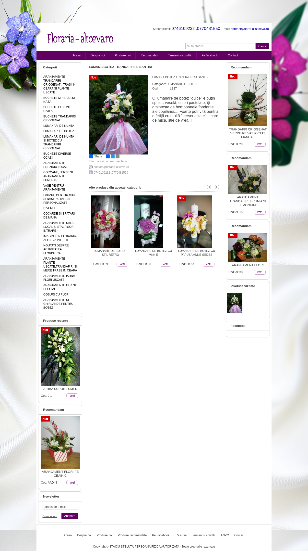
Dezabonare (50, 516)
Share (95, 156)
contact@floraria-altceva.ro (111, 167)
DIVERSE (49, 208)
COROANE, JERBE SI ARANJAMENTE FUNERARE (58, 176)
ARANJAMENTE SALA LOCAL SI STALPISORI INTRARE (58, 226)
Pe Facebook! (161, 535)
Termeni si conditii (179, 55)
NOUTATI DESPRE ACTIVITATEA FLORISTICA (56, 249)
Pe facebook (209, 55)
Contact (233, 55)
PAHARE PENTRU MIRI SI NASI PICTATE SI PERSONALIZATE (59, 199)
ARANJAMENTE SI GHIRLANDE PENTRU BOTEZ (58, 303)
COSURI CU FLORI (56, 294)
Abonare (69, 516)
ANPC (225, 535)
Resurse (181, 535)
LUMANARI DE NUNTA (58, 126)
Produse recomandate (132, 535)
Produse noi (122, 55)
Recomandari (149, 55)
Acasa (76, 55)
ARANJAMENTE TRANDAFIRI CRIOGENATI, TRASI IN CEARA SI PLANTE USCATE (59, 84)
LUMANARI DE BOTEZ (58, 131)
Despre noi (98, 55)
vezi (72, 395)
